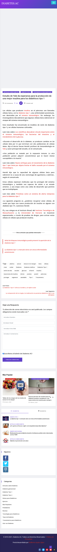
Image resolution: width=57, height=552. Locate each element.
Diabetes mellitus (29, 267)
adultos (12, 264)
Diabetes (18, 267)
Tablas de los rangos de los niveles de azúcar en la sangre (14, 399)
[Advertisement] (28, 22)
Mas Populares (10, 379)
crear (5, 267)
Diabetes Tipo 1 (26, 92)
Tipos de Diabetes (8, 517)
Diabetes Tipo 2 (7, 495)
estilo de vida (8, 270)
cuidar (11, 267)
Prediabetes (6, 507)
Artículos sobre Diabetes (11, 92)
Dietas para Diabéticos (10, 498)
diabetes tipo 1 (24, 113)
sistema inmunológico (30, 115)
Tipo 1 (31, 277)
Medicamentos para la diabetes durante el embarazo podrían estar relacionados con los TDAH (31, 434)
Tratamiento (40, 277)
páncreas (43, 274)
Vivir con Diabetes (8, 523)
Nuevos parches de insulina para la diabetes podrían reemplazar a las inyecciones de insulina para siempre (39, 398)
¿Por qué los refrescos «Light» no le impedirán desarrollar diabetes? (28, 426)
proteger (6, 277)
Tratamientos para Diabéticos (42, 92)
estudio (17, 270)
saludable (23, 277)
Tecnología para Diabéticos (40, 379)
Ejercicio (5, 501)
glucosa (24, 270)
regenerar (15, 277)
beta (40, 264)
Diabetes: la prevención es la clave (19, 441)
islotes (22, 274)
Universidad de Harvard (31, 213)
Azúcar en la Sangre (30, 264)
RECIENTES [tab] (42, 411)
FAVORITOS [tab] (15, 411)
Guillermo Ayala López (36, 542)
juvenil (36, 274)
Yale (4, 149)
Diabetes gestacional (16, 431)
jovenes (29, 274)
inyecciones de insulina (11, 274)
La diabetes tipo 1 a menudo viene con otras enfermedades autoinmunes (29, 419)
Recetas (5, 511)
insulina (27, 110)
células (46, 264)
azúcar (19, 264)
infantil (31, 270)
